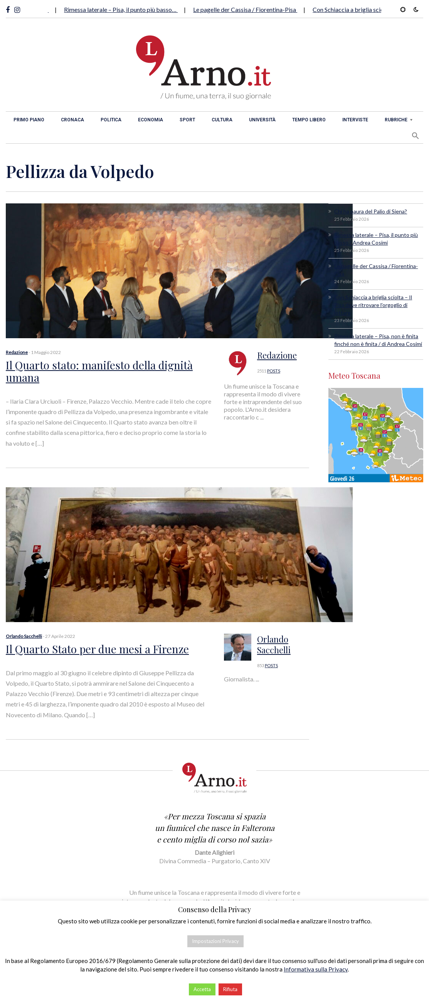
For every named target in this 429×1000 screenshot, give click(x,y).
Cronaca (72, 119)
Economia (150, 119)
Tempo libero (309, 119)
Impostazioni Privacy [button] (215, 941)
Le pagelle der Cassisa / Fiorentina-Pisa (250, 9)
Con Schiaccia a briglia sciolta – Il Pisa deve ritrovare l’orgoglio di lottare (373, 305)
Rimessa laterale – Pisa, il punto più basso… (125, 9)
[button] (415, 135)
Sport (187, 119)
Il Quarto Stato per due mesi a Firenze (97, 649)
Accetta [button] (202, 989)
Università (262, 119)
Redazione (17, 352)
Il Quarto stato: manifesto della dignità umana (99, 371)
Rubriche (396, 119)
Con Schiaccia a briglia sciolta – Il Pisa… (369, 9)
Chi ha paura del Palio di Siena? (370, 211)
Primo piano (28, 119)
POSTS (273, 370)
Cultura (222, 119)
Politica (111, 119)
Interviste (355, 119)
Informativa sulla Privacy (316, 969)
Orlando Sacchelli (24, 636)
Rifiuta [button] (230, 989)
